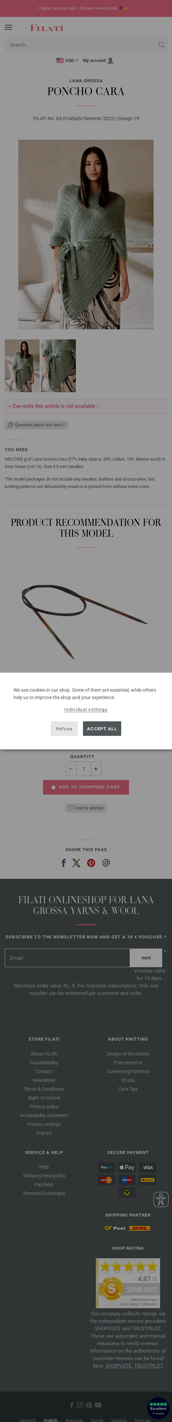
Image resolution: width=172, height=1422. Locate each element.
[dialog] (86, 711)
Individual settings (86, 709)
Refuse (64, 728)
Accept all (102, 728)
